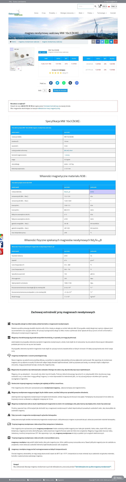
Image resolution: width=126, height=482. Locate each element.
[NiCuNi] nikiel (68, 150)
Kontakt (113, 12)
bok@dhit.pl (113, 1)
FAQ (10, 1)
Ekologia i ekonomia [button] (67, 12)
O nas (44, 12)
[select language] (114, 6)
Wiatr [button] (81, 12)
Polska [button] (90, 12)
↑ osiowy (67, 155)
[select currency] (104, 6)
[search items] (85, 6)
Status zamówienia (19, 1)
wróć (42, 52)
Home (36, 12)
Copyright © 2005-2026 (96, 480)
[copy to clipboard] (93, 42)
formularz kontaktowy (51, 106)
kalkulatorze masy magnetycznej (49, 108)
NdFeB (67, 191)
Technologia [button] (101, 12)
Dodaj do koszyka (60, 90)
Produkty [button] (52, 12)
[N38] (92, 191)
